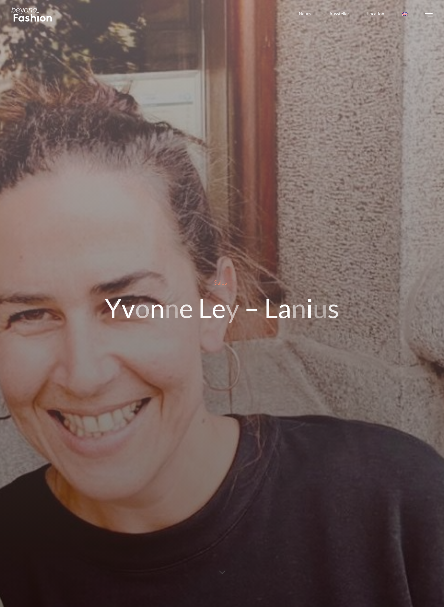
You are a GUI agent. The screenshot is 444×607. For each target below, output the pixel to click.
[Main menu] (427, 13)
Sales (220, 282)
